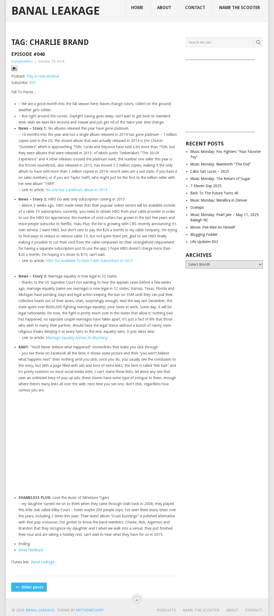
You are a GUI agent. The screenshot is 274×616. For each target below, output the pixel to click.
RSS (32, 82)
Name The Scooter (239, 7)
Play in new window (42, 76)
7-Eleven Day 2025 (206, 186)
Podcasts (166, 610)
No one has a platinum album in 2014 (76, 190)
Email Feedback (30, 550)
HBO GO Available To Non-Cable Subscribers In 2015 (89, 261)
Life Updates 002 (204, 242)
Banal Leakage (55, 11)
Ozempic (197, 207)
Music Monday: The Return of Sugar (220, 178)
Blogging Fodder (204, 234)
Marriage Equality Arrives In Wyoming (77, 338)
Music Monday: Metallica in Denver (218, 200)
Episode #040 (28, 54)
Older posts (29, 587)
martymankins (22, 61)
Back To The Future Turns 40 (214, 193)
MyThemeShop (89, 610)
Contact (195, 7)
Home (137, 7)
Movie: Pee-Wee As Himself (212, 227)
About (164, 7)
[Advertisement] (224, 94)
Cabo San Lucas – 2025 (209, 171)
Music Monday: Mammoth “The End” (220, 164)
